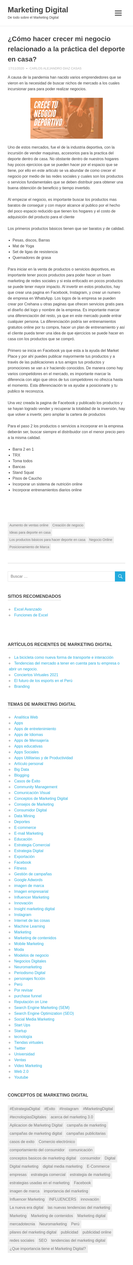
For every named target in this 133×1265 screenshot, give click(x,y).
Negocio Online (100, 539)
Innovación (23, 903)
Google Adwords (28, 880)
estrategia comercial (48, 1175)
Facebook (22, 862)
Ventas (20, 1060)
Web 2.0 (21, 1071)
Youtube (21, 1077)
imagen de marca (29, 886)
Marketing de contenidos (35, 938)
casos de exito (22, 1142)
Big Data (21, 769)
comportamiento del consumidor (37, 1150)
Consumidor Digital (30, 810)
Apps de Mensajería (31, 740)
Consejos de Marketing (34, 804)
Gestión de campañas (33, 874)
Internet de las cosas (32, 920)
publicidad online (97, 1232)
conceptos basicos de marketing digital (43, 1158)
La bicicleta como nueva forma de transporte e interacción (63, 657)
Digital (110, 1158)
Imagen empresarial (31, 891)
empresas (18, 1175)
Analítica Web (26, 717)
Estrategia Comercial (32, 845)
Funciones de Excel (31, 615)
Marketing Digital (39, 9)
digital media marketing (63, 1166)
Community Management (35, 787)
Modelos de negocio (31, 955)
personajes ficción (29, 979)
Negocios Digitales (30, 961)
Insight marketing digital (34, 909)
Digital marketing (24, 1166)
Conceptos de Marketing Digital (41, 798)
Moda (19, 949)
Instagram (22, 915)
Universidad (24, 1054)
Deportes (22, 822)
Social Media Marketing (34, 1019)
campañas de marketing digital (36, 1133)
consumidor (90, 1158)
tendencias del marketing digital (78, 1240)
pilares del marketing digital (33, 1232)
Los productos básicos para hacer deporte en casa (47, 539)
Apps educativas (28, 746)
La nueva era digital (26, 1207)
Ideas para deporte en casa (29, 532)
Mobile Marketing (29, 944)
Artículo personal (28, 764)
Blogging (21, 775)
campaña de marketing (86, 1125)
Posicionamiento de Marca (29, 547)
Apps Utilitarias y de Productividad (43, 758)
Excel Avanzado (28, 609)
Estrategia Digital (28, 851)
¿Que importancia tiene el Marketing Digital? (48, 1248)
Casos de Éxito (27, 781)
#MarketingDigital (98, 1109)
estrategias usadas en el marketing (40, 1183)
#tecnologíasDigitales (28, 1117)
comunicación (81, 1150)
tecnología (23, 1037)
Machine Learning (29, 926)
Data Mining (24, 816)
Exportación (24, 857)
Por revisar (23, 990)
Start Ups (22, 1025)
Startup (20, 1031)
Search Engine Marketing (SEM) (42, 1008)
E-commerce (25, 828)
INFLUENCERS (62, 1199)
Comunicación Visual (32, 793)
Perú (18, 984)
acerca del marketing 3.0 (72, 1117)
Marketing (22, 932)
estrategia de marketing (90, 1175)
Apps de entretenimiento (35, 729)
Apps (18, 723)
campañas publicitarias (86, 1133)
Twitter (20, 1048)
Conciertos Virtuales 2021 (36, 675)
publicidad (69, 1232)
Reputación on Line (31, 1002)
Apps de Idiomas (28, 735)
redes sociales (22, 1240)
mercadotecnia (22, 1224)
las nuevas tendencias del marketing (79, 1207)
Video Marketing (28, 1066)
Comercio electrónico (57, 1142)
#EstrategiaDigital (25, 1109)
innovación (90, 1199)
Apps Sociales (26, 752)
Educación (23, 839)
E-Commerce (98, 1166)
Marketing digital (91, 1216)
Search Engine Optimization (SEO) (44, 1013)
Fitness (20, 868)
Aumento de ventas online (29, 525)
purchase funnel (28, 996)
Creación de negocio (67, 525)
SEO (43, 1240)
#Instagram (69, 1109)
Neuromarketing (28, 967)
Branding (22, 686)
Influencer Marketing (31, 897)
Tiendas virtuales (28, 1042)
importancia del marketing (66, 1191)
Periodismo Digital (29, 973)
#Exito (49, 1109)
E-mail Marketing (28, 833)
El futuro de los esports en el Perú (43, 681)
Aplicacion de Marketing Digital (36, 1125)
